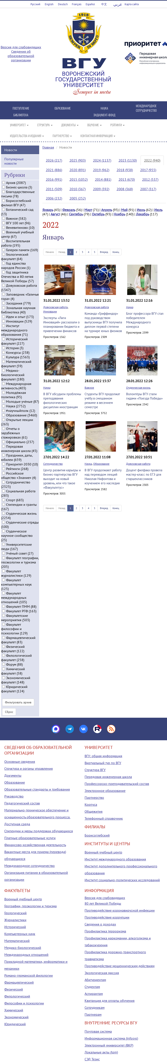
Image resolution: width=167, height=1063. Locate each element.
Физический (13, 989)
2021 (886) (54, 170)
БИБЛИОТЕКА (20, 115)
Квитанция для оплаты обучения (110, 1000)
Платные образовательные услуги (30, 838)
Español (90, 4)
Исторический (15, 927)
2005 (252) (77, 198)
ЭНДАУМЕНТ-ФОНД (104, 115)
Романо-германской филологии (28, 975)
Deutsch (63, 4)
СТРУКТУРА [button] (45, 125)
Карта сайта (132, 4)
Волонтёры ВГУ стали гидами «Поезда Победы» (144, 396)
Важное (89, 388)
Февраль (68, 210)
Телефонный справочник (104, 818)
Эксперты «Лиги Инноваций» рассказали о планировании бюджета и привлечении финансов (61, 324)
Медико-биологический (22, 947)
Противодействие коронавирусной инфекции (120, 910)
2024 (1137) (102, 160)
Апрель (106, 210)
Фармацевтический (19, 982)
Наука (129, 307)
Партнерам (93, 1014)
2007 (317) (148, 189)
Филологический (17, 996)
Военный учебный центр (103, 852)
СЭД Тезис (92, 1059)
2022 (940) (152, 160)
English (49, 4)
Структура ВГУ (95, 770)
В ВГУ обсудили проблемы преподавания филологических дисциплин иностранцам (62, 400)
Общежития (94, 811)
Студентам (92, 986)
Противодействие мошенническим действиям (119, 966)
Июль (158, 210)
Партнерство (94, 797)
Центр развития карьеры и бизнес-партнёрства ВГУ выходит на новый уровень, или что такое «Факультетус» (62, 479)
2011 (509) (54, 189)
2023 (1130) (128, 160)
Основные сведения (19, 761)
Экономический (16, 1017)
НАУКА (104, 108)
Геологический (15, 913)
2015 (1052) (78, 179)
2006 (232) (54, 198)
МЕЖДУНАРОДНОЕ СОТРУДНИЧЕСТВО (146, 108)
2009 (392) (101, 189)
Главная (48, 147)
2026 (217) (54, 160)
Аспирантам (94, 993)
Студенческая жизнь (138, 388)
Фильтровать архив (18, 702)
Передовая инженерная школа (108, 777)
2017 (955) (148, 170)
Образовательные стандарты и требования (37, 789)
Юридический (15, 1024)
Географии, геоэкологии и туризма (30, 906)
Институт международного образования (115, 859)
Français (76, 4)
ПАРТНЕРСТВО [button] (62, 135)
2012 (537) (150, 179)
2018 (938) (125, 170)
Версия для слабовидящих (21, 47)
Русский (35, 4)
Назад (61, 252)
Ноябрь (119, 214)
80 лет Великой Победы (103, 903)
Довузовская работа (55, 307)
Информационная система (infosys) (111, 1038)
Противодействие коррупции (107, 917)
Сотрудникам (94, 1007)
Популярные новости (14, 161)
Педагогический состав (22, 803)
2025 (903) (77, 160)
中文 (104, 4)
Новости (10, 150)
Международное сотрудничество (29, 865)
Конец (115, 252)
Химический (13, 1010)
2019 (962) (101, 170)
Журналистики (15, 920)
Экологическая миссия (102, 973)
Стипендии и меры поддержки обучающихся (38, 831)
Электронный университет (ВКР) (109, 1045)
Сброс (9, 712)
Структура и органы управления (28, 768)
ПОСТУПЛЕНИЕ (21, 108)
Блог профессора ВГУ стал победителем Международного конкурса (145, 320)
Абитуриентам (95, 980)
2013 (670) (127, 179)
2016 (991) (54, 179)
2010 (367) (77, 189)
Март (88, 210)
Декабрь (142, 214)
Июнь (141, 210)
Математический (17, 941)
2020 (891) (77, 170)
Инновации (50, 311)
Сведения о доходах (100, 924)
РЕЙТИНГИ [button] (117, 125)
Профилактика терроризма (105, 931)
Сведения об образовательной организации (21, 55)
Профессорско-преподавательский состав (117, 783)
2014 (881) (103, 179)
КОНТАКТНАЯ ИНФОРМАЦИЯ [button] (97, 135)
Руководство (14, 796)
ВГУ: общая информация (103, 756)
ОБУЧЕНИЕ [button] (94, 125)
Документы (12, 775)
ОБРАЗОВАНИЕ (63, 108)
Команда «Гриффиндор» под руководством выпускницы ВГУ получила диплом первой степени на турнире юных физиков (103, 322)
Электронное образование (105, 790)
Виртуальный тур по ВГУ (103, 763)
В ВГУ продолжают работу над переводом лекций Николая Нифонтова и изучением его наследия (103, 476)
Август (55, 214)
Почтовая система (98, 1031)
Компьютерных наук (19, 934)
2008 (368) (125, 189)
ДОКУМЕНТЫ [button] (70, 125)
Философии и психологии (24, 1003)
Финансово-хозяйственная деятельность (35, 845)
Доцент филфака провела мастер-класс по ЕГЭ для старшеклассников (144, 474)
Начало (50, 252)
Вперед (104, 252)
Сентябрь (76, 214)
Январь (47, 210)
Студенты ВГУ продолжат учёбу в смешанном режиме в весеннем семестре (102, 400)
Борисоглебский (97, 835)
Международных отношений (26, 954)
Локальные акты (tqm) (101, 1052)
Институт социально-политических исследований (122, 880)
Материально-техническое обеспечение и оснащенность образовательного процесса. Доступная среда (37, 817)
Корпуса (91, 804)
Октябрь (98, 214)
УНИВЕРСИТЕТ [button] (19, 125)
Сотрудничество (53, 464)
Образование (101, 464)
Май (124, 210)
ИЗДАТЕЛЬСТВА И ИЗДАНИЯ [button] (27, 135)
